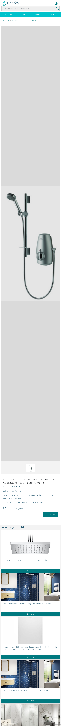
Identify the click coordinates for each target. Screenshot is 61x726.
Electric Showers (29, 20)
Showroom (52, 14)
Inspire (22, 14)
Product (5, 20)
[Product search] (30, 9)
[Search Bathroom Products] (57, 8)
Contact (36, 14)
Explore (30, 571)
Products (8, 14)
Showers (15, 20)
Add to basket (50, 514)
